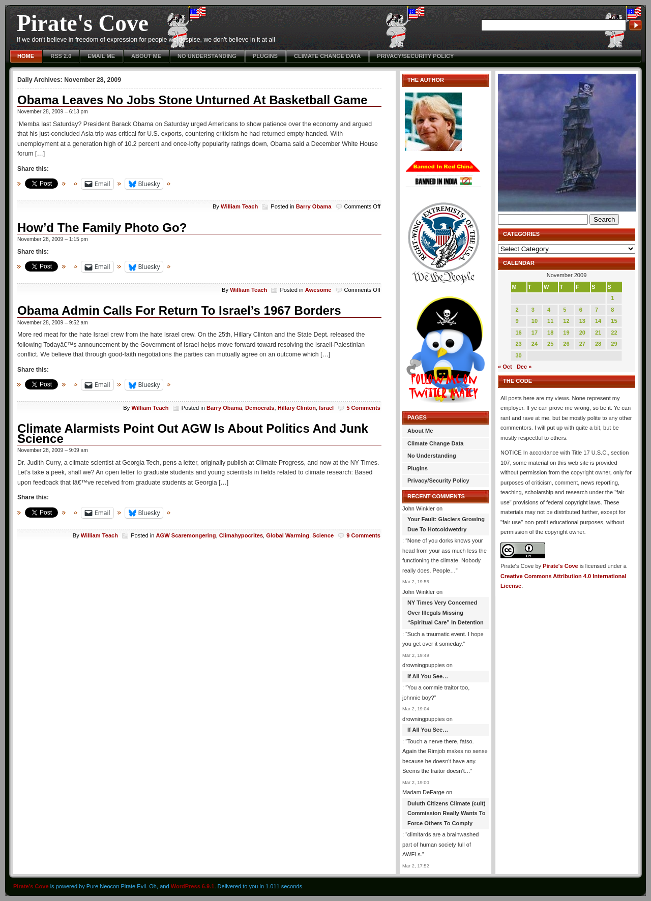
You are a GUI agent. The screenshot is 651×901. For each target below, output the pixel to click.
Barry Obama (314, 206)
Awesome (318, 290)
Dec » (524, 367)
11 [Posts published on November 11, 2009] (550, 321)
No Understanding (206, 56)
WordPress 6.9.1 (193, 886)
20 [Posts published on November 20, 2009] (582, 332)
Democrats (259, 408)
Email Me (101, 56)
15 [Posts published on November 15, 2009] (614, 321)
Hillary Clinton (297, 408)
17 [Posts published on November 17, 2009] (534, 332)
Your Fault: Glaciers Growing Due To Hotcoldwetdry (446, 524)
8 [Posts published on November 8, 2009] (612, 310)
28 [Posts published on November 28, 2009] (598, 344)
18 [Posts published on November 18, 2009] (550, 332)
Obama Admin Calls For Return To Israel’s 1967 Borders (179, 310)
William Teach (239, 206)
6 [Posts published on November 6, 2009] (580, 310)
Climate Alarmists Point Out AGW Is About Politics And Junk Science (192, 433)
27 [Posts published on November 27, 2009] (582, 344)
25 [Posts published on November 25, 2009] (550, 344)
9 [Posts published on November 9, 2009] (516, 321)
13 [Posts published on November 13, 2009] (582, 321)
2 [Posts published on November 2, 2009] (516, 310)
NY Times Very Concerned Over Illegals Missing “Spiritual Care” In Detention (445, 612)
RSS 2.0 (60, 56)
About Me (146, 56)
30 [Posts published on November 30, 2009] (518, 355)
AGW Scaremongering (186, 535)
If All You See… (427, 676)
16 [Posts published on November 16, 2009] (518, 332)
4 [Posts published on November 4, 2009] (548, 310)
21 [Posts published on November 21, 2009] (598, 332)
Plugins (265, 56)
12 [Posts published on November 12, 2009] (566, 321)
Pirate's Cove (83, 23)
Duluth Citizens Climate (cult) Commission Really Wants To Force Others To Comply (446, 813)
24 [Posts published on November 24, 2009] (534, 344)
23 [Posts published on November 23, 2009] (518, 344)
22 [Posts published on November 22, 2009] (614, 332)
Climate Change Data (327, 56)
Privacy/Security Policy (415, 56)
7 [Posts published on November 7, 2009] (596, 310)
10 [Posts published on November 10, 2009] (534, 321)
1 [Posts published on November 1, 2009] (612, 298)
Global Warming (287, 535)
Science (323, 535)
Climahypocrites (241, 535)
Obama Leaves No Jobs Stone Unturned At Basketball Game (192, 100)
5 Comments (363, 408)
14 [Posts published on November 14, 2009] (598, 321)
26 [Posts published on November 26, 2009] (566, 344)
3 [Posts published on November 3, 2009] (533, 310)
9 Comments (363, 535)
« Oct (505, 367)
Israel (326, 408)
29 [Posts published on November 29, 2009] (614, 344)
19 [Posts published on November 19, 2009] (566, 332)
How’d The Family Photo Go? (102, 227)
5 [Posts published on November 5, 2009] (564, 310)
